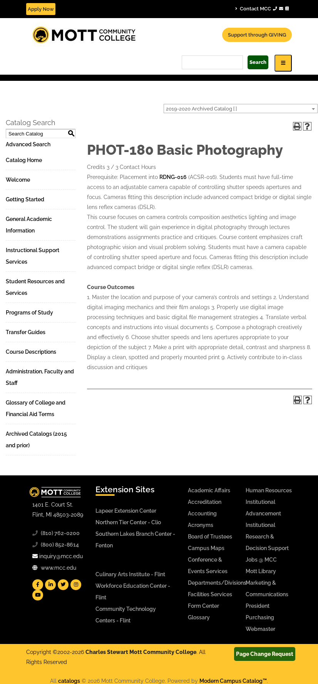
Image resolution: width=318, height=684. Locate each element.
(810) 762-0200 (60, 533)
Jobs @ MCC (261, 560)
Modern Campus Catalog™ (233, 681)
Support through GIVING (257, 35)
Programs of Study (29, 312)
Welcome (18, 180)
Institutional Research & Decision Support (267, 536)
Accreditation (204, 502)
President (257, 606)
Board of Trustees (210, 536)
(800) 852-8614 (60, 545)
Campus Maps (206, 548)
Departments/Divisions (217, 583)
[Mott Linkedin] (50, 584)
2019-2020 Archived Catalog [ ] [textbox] (201, 109)
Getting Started (25, 199)
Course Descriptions (31, 352)
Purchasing (260, 617)
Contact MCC (262, 8)
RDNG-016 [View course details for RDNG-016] (173, 177)
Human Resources (269, 490)
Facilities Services (210, 594)
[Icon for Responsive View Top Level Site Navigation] (283, 63)
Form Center (203, 606)
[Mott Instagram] (75, 584)
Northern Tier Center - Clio (128, 522)
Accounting (202, 513)
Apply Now (41, 9)
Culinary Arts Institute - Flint (130, 574)
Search (257, 62)
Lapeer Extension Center (125, 511)
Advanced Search (28, 144)
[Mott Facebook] (37, 584)
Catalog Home (24, 160)
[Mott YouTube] (37, 595)
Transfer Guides (25, 332)
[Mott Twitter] (63, 584)
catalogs (69, 681)
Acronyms (200, 525)
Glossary (199, 617)
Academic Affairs (209, 490)
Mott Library (261, 571)
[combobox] (241, 108)
